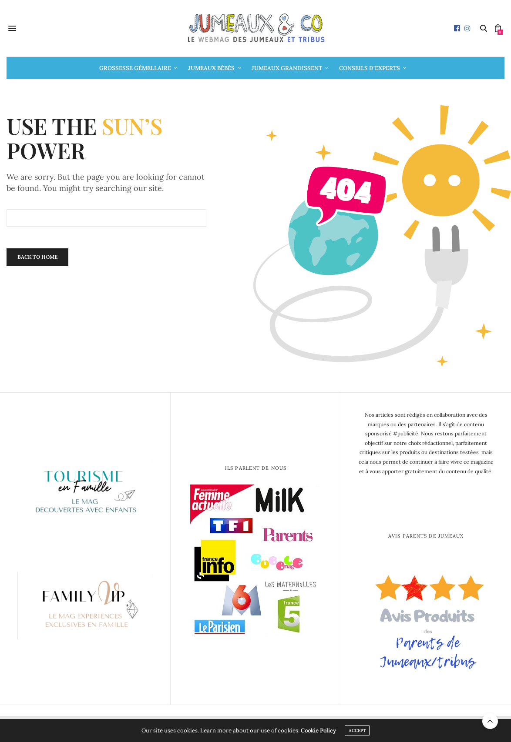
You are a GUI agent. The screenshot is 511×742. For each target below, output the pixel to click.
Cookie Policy (318, 731)
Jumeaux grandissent (287, 68)
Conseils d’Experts (369, 68)
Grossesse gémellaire (135, 68)
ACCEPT (357, 732)
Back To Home (37, 257)
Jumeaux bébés (211, 68)
